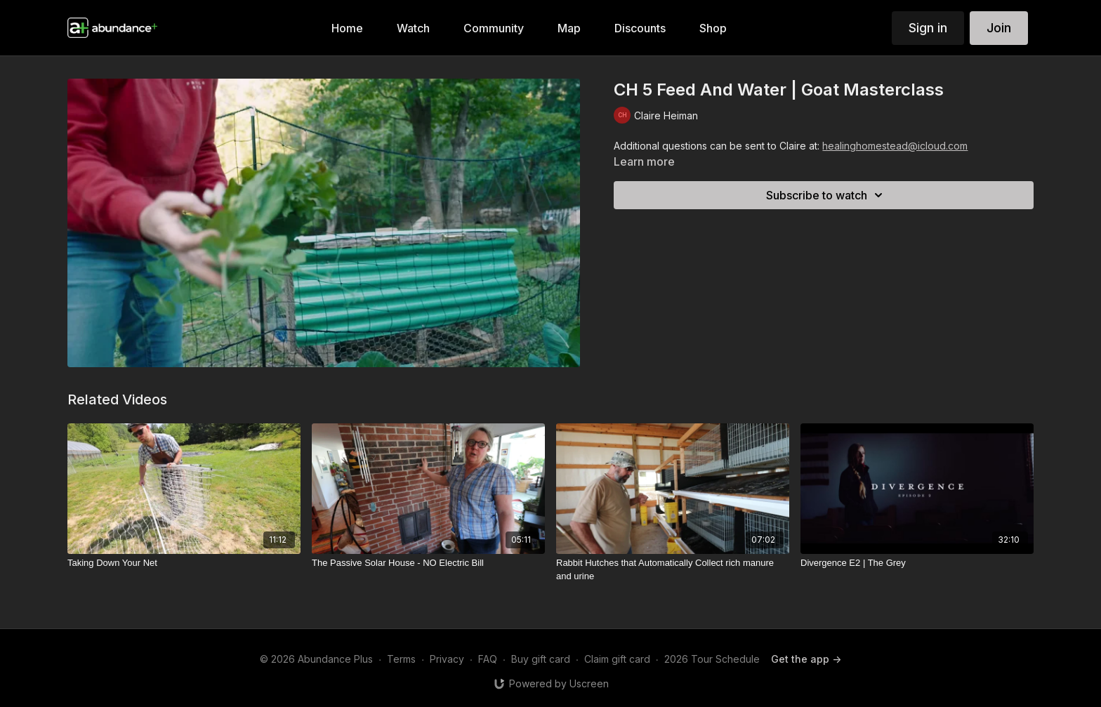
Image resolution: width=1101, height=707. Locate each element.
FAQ (487, 659)
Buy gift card (540, 659)
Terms (401, 659)
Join (999, 27)
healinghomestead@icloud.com (895, 146)
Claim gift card (617, 659)
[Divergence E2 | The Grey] (917, 563)
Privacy (447, 659)
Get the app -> (806, 659)
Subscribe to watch (826, 195)
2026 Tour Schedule (712, 659)
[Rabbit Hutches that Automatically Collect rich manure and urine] (672, 569)
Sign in (928, 27)
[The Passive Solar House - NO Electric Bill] (428, 563)
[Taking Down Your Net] (184, 563)
